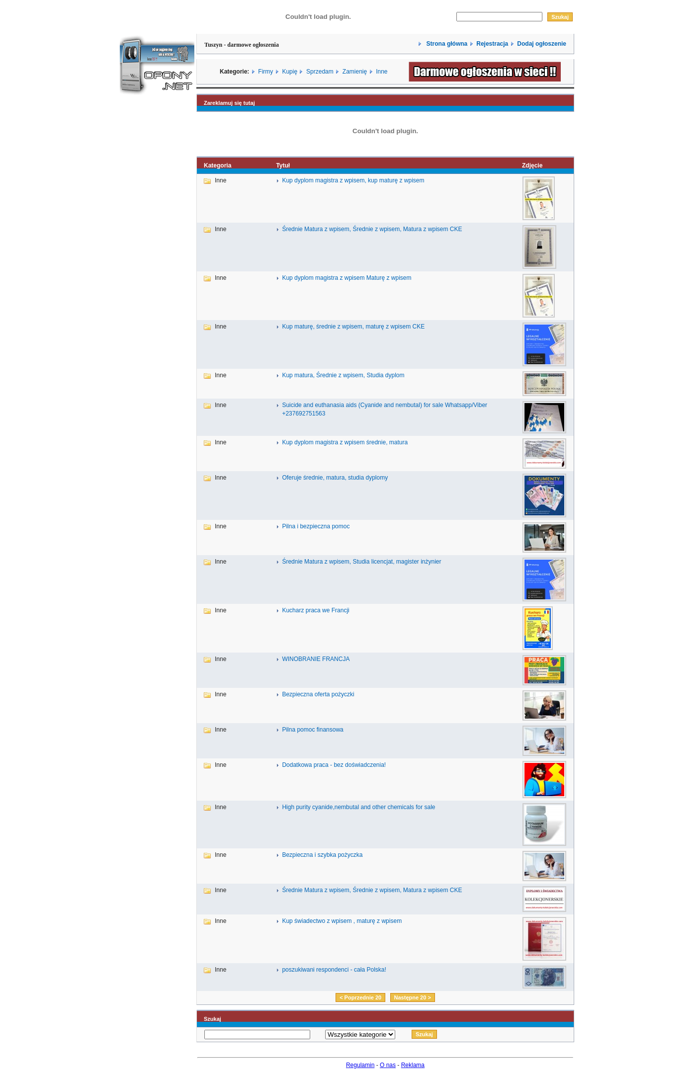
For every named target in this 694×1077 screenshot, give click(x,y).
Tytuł (283, 165)
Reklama (413, 1065)
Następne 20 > (412, 997)
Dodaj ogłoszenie (541, 43)
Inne (381, 71)
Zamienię (355, 71)
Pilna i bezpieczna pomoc (315, 526)
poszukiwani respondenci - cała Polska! (334, 969)
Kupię (289, 71)
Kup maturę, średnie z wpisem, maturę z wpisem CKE (353, 326)
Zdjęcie (532, 165)
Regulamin (360, 1065)
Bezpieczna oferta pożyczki (318, 694)
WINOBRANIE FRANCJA (315, 659)
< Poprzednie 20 (360, 997)
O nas (388, 1065)
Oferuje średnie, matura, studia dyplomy (335, 477)
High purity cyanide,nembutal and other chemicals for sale (358, 807)
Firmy (265, 71)
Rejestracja (492, 43)
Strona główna (446, 43)
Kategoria (217, 165)
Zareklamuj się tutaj (229, 103)
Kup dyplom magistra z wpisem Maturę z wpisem (346, 277)
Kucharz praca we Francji (315, 610)
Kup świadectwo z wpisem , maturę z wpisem (342, 920)
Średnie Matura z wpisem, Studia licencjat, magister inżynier (361, 561)
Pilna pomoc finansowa (312, 729)
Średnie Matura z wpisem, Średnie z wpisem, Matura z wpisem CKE (372, 229)
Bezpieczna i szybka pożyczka (322, 854)
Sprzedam (320, 71)
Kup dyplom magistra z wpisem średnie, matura (345, 442)
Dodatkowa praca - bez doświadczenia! (334, 764)
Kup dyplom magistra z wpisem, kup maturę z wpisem (353, 180)
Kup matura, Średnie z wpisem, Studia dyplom (343, 375)
